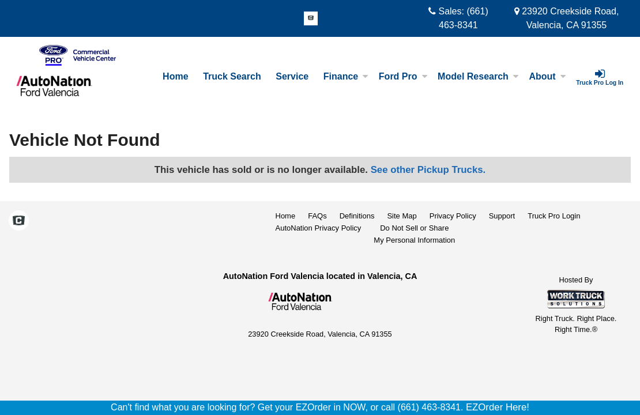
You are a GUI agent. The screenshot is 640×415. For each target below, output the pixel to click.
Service (292, 76)
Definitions (357, 216)
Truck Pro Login (554, 216)
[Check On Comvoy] (311, 19)
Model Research (478, 76)
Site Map (401, 216)
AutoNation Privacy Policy (319, 228)
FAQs (317, 216)
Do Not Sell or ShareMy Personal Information (414, 234)
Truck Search (232, 76)
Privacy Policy (453, 216)
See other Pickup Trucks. (428, 169)
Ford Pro (403, 76)
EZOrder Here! (497, 407)
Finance (345, 76)
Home (175, 76)
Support (502, 216)
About (547, 76)
